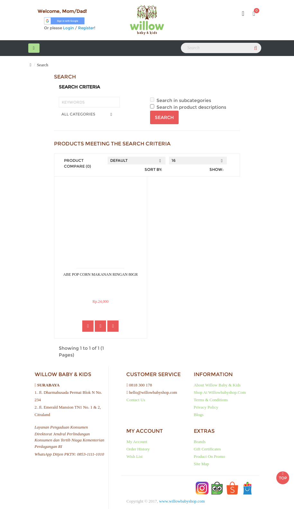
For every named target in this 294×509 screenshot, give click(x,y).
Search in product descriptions (188, 107)
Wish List (134, 456)
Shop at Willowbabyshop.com (220, 392)
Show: (216, 169)
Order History (138, 449)
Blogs (198, 414)
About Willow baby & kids (217, 385)
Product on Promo (209, 456)
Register (86, 27)
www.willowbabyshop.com (182, 501)
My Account (136, 441)
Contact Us (135, 399)
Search (42, 64)
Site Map (201, 463)
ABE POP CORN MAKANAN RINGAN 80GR (100, 274)
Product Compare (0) (77, 163)
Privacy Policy (206, 407)
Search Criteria (79, 87)
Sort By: (153, 169)
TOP (282, 474)
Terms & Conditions (211, 399)
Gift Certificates (207, 449)
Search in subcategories (180, 100)
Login (68, 27)
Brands (200, 441)
